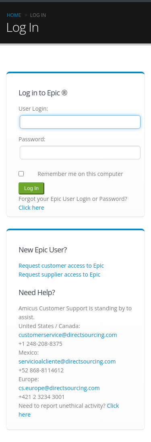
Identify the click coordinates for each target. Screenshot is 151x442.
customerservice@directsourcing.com (68, 335)
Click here (31, 207)
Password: (32, 139)
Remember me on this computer (80, 174)
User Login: (33, 108)
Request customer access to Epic (61, 265)
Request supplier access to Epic (59, 274)
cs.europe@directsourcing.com (59, 388)
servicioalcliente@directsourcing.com (67, 361)
